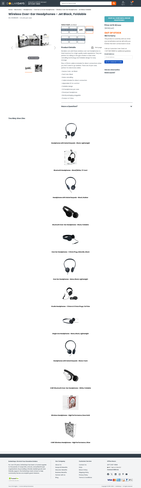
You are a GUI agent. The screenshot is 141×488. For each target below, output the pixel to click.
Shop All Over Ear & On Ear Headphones (119, 19)
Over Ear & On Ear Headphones (44, 10)
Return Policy (83, 470)
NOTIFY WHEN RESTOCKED (113, 62)
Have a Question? (70, 106)
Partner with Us (60, 475)
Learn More (124, 484)
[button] (123, 3)
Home (10, 10)
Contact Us (82, 465)
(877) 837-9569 (112, 465)
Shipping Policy (84, 472)
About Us (58, 465)
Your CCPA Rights (13, 486)
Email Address (109, 54)
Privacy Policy (83, 475)
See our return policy (112, 70)
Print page (98, 47)
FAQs (80, 467)
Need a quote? (109, 72)
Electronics (18, 10)
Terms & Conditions (85, 477)
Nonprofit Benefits (61, 467)
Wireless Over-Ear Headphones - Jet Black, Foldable (73, 10)
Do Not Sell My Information (26, 486)
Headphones (27, 10)
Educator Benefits (61, 470)
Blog (56, 477)
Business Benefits (61, 472)
